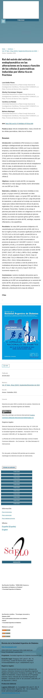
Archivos (10, 49)
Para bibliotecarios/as (8, 518)
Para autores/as (7, 515)
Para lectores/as (7, 512)
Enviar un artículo (9, 467)
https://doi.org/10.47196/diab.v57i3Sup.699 (19, 123)
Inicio (3, 49)
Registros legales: (8, 422)
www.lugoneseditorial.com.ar (11, 693)
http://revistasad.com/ (9, 647)
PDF (6, 366)
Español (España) (9, 527)
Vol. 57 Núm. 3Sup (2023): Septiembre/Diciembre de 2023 (19, 51)
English (5, 530)
